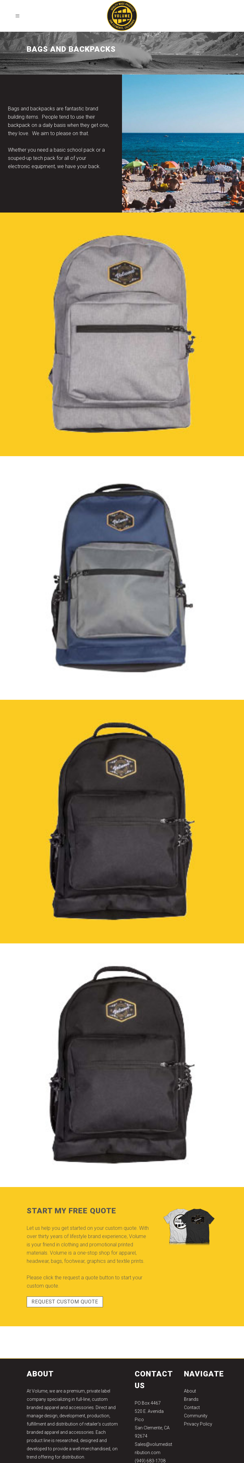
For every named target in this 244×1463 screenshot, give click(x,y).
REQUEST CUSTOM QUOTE (64, 1302)
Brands (191, 1399)
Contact (192, 1407)
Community (195, 1415)
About (190, 1391)
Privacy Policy (198, 1424)
